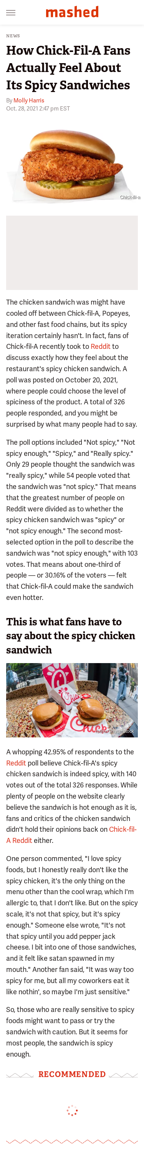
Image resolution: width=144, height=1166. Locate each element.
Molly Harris (28, 100)
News (13, 36)
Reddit (101, 346)
